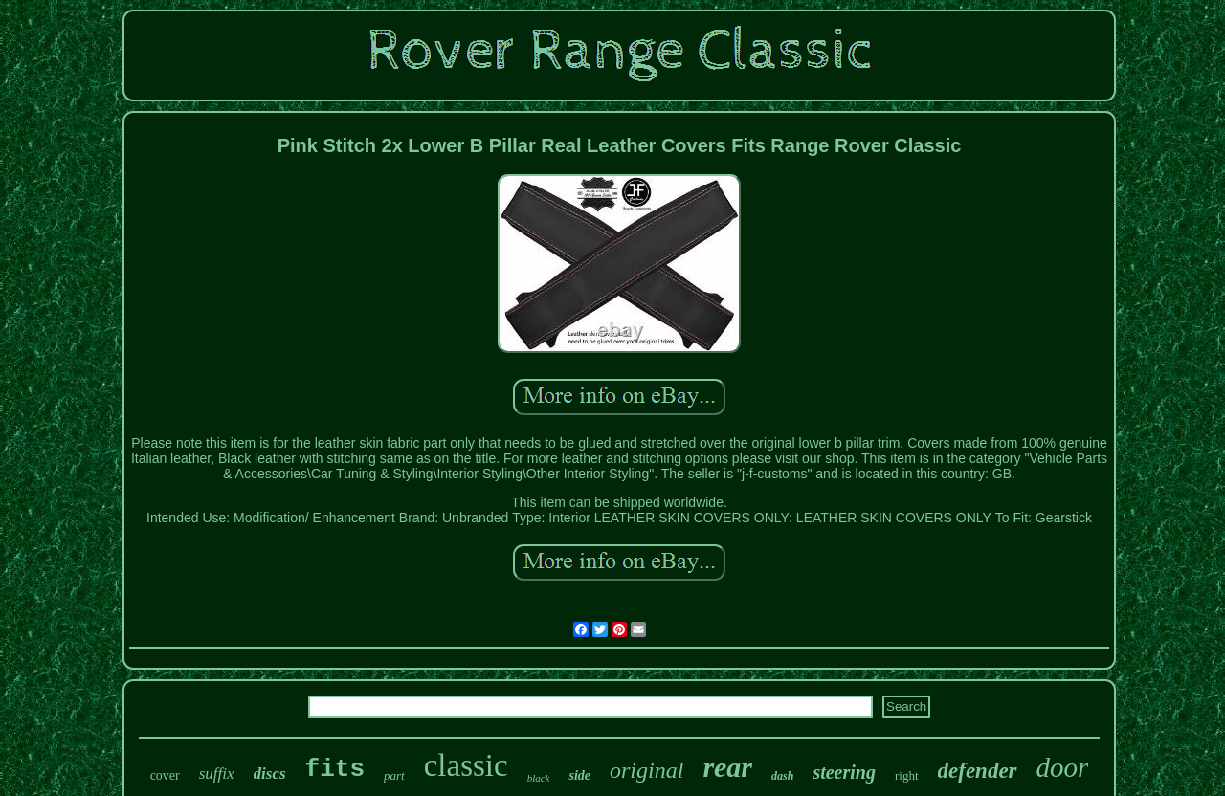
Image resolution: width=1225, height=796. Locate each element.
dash (782, 776)
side (579, 775)
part (394, 775)
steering (844, 772)
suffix (216, 773)
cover (165, 775)
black (538, 778)
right (907, 775)
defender (977, 771)
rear (727, 767)
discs (270, 773)
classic (466, 765)
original (646, 770)
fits (335, 769)
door (1062, 767)
